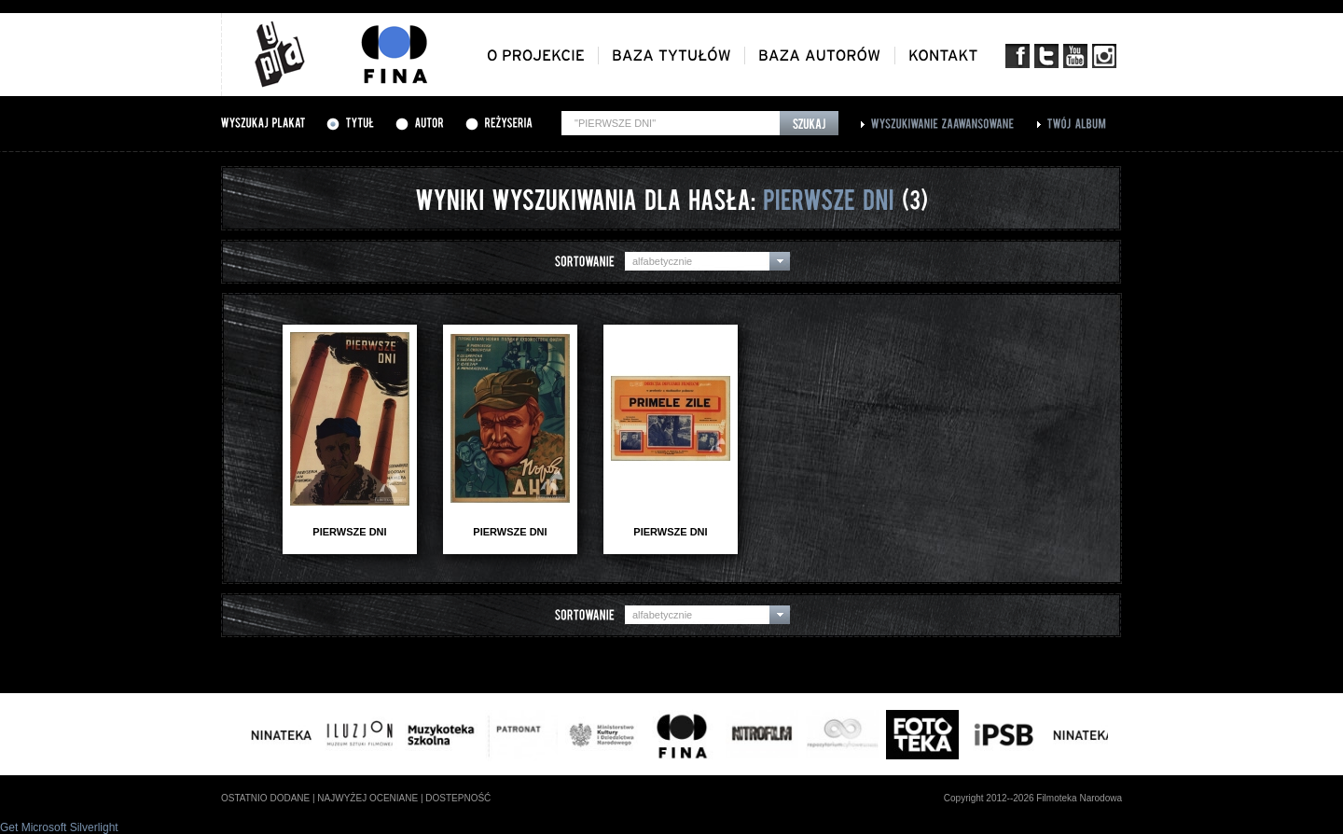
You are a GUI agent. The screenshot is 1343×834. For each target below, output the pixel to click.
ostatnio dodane (265, 798)
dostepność (458, 798)
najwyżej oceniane (367, 798)
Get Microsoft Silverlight (59, 827)
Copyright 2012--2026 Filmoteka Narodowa (1033, 798)
